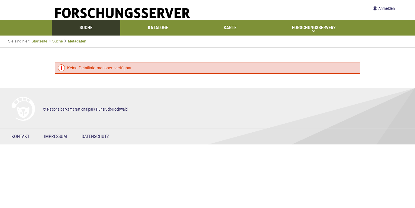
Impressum (55, 136)
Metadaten (77, 41)
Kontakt (20, 136)
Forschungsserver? (313, 29)
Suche (86, 27)
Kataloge (158, 27)
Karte (230, 27)
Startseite (39, 41)
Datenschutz (95, 136)
